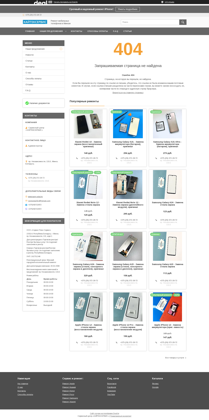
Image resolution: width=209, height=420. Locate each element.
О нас (28, 72)
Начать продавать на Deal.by (66, 2)
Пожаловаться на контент (120, 416)
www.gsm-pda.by (35, 197)
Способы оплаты (97, 31)
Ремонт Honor (68, 391)
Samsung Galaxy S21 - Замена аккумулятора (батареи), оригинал (128, 144)
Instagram (111, 391)
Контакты (76, 31)
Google (155, 387)
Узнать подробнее (127, 9)
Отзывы (29, 84)
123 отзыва (169, 2)
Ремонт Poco (68, 394)
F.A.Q (115, 31)
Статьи (127, 31)
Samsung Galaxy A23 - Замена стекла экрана (167, 265)
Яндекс (155, 384)
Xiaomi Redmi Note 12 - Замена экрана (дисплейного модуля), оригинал (127, 204)
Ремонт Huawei (69, 387)
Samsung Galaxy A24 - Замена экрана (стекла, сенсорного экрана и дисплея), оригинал (88, 266)
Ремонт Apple (68, 384)
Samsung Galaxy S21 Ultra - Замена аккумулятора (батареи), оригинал (167, 144)
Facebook (111, 387)
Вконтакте (111, 384)
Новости (30, 55)
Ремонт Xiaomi (69, 402)
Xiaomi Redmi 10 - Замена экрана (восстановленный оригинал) (88, 144)
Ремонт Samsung (70, 398)
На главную (23, 384)
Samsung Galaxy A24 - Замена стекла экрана (167, 203)
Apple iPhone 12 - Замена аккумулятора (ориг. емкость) (167, 326)
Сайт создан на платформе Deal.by (104, 413)
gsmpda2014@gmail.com (39, 201)
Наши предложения (51, 31)
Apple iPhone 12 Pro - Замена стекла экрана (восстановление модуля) (127, 327)
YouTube (111, 394)
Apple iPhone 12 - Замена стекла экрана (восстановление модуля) (88, 327)
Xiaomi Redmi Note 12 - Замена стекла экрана (88, 203)
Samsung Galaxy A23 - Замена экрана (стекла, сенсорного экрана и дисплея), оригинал (128, 266)
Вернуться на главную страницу (128, 92)
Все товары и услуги (174, 358)
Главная (30, 31)
